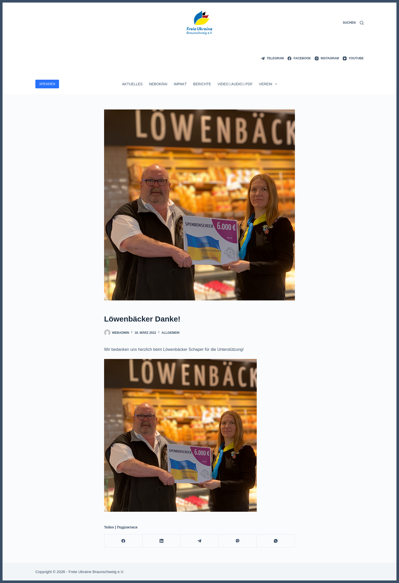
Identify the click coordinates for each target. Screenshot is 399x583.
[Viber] (238, 540)
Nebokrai (158, 84)
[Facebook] (299, 58)
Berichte (202, 84)
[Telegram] (272, 58)
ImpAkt (180, 84)
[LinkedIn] (161, 540)
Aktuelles (132, 84)
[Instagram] (327, 58)
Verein (269, 84)
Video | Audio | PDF (235, 84)
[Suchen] (353, 22)
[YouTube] (353, 58)
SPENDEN (47, 84)
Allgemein (171, 333)
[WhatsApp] (276, 540)
